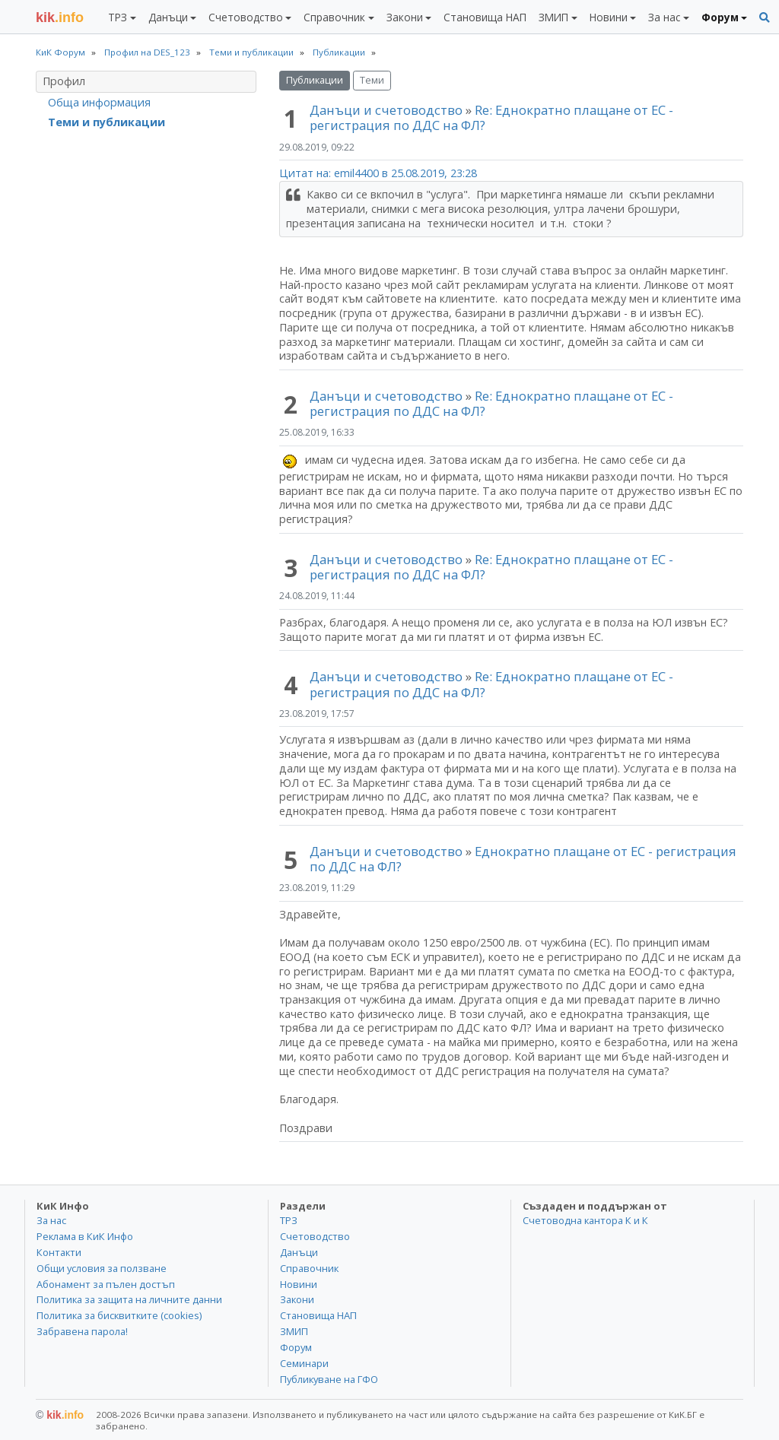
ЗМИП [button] (553, 17)
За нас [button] (664, 17)
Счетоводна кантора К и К (585, 1220)
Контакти (59, 1252)
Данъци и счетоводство (386, 110)
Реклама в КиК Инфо (85, 1236)
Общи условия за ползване (102, 1268)
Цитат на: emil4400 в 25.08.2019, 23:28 (378, 173)
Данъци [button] (168, 17)
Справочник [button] (334, 17)
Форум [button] (720, 17)
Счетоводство (315, 1236)
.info (60, 17)
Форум (296, 1347)
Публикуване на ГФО (329, 1379)
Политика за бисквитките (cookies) (119, 1315)
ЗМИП (294, 1331)
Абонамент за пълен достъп (106, 1284)
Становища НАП (485, 17)
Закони (297, 1299)
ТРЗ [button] (117, 17)
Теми (372, 80)
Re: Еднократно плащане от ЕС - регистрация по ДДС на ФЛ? (491, 117)
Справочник (309, 1268)
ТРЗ (288, 1220)
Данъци (299, 1252)
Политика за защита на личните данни (129, 1299)
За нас (51, 1220)
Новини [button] (609, 17)
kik (60, 1415)
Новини (298, 1284)
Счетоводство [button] (245, 17)
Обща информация (99, 102)
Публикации (314, 80)
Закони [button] (404, 17)
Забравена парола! (82, 1331)
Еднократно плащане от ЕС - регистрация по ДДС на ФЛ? (523, 858)
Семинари (304, 1363)
